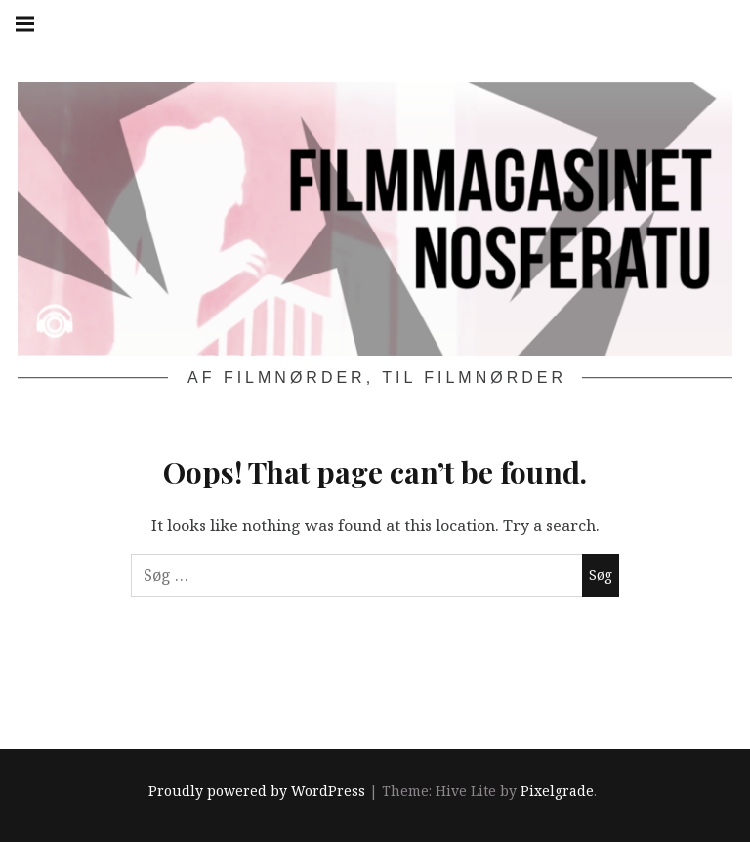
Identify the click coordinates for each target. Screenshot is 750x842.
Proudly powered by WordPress (256, 791)
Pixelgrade (557, 791)
